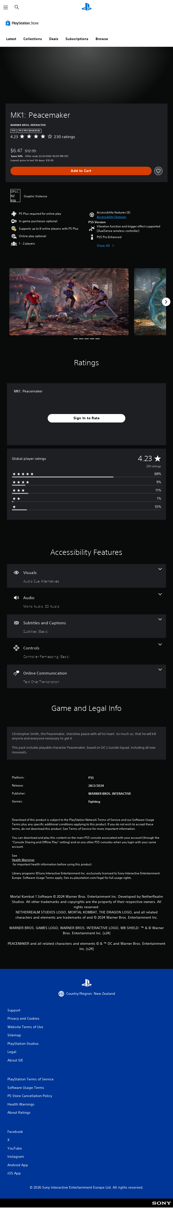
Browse (102, 39)
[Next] (166, 302)
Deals (53, 39)
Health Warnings (23, 860)
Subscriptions (77, 39)
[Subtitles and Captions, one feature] (86, 626)
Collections (32, 39)
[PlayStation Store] (23, 23)
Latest (11, 39)
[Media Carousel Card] (69, 301)
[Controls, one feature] (86, 651)
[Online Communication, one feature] (86, 676)
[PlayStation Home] (86, 7)
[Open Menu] (5, 7)
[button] (111, 217)
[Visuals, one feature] (86, 576)
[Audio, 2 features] (86, 601)
